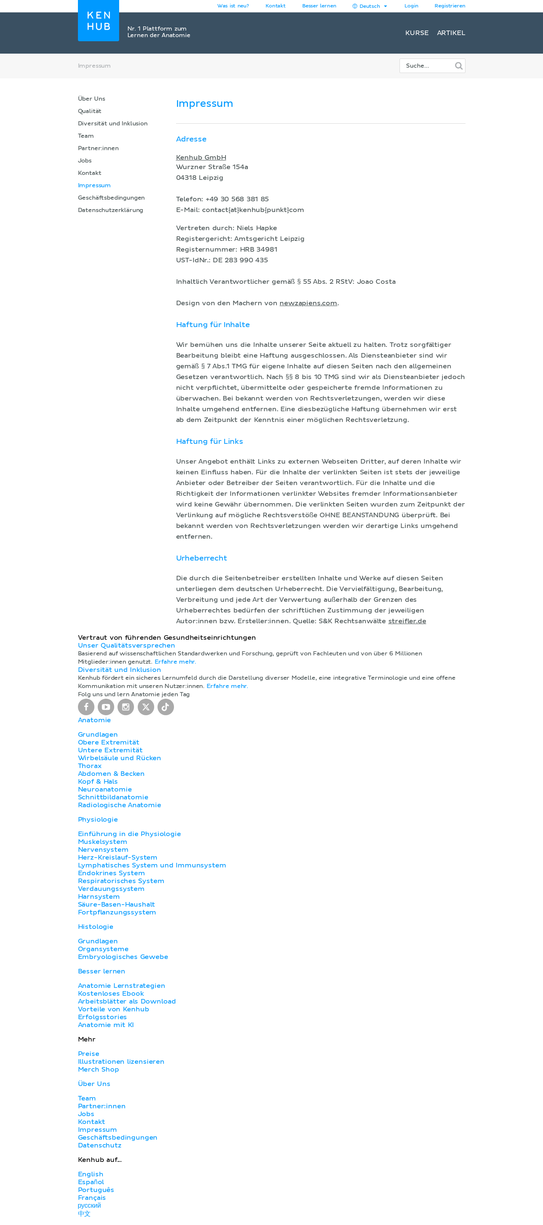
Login (411, 6)
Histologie (95, 926)
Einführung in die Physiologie (129, 834)
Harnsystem (99, 896)
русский (89, 1205)
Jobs (85, 161)
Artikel (451, 33)
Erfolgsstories (102, 1017)
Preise (88, 1054)
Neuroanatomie (105, 789)
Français (92, 1197)
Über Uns (91, 99)
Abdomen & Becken (111, 773)
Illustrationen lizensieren (121, 1061)
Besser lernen (319, 6)
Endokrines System (111, 873)
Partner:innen (98, 148)
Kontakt (89, 173)
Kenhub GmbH (201, 157)
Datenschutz (100, 1145)
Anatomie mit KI (106, 1025)
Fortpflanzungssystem (117, 912)
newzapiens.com (308, 303)
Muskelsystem (102, 842)
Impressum (94, 185)
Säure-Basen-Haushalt (116, 904)
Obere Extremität (108, 742)
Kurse (416, 33)
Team (86, 136)
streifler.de (407, 621)
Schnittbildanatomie (113, 797)
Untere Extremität (110, 750)
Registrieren (450, 6)
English (90, 1174)
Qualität (90, 111)
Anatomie (94, 720)
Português (96, 1190)
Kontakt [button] (276, 6)
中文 (84, 1214)
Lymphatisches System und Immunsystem (152, 865)
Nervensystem (103, 849)
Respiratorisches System (121, 881)
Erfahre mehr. (176, 662)
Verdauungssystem (111, 889)
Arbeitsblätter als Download (127, 1001)
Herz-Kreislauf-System (118, 857)
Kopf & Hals (98, 781)
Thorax (90, 766)
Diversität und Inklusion (113, 124)
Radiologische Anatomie (119, 805)
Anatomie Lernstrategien (121, 985)
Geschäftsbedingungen (111, 198)
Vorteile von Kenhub (113, 1009)
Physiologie (98, 819)
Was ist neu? (233, 6)
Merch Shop (98, 1069)
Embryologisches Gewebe (123, 957)
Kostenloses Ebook (111, 993)
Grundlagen (98, 734)
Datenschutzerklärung (110, 210)
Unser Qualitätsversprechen (126, 645)
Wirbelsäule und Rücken (120, 758)
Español (91, 1182)
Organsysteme (103, 949)
